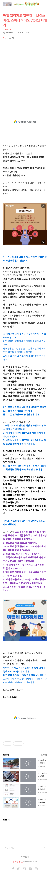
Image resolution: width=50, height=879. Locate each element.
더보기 (44, 754)
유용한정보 (7, 29)
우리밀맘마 (25, 856)
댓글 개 (6, 819)
